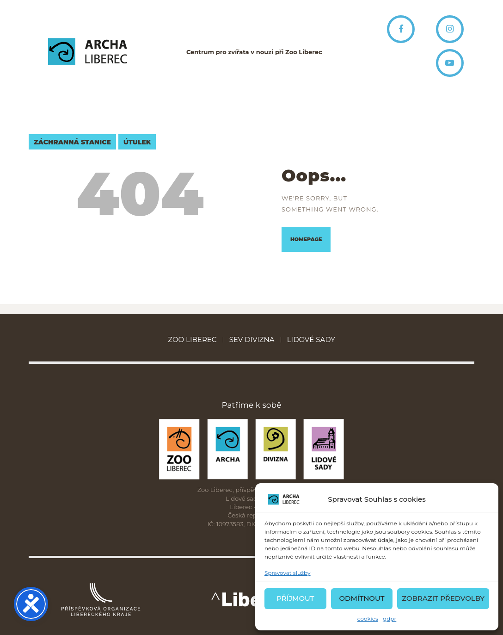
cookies (367, 618)
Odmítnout (361, 598)
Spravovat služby (287, 572)
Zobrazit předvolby (443, 598)
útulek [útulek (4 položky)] (137, 142)
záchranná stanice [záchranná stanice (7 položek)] (72, 142)
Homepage (306, 239)
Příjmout (295, 598)
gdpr (389, 618)
